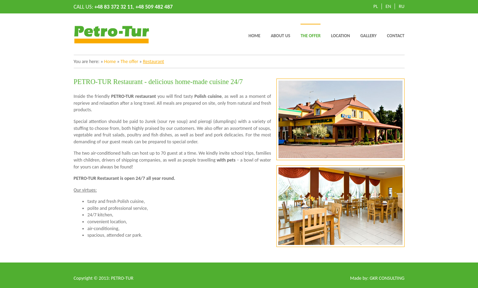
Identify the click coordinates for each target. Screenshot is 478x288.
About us (280, 35)
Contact (396, 35)
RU (402, 6)
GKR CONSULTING (386, 278)
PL (376, 6)
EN (388, 6)
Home (254, 35)
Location (340, 35)
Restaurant (153, 61)
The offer (311, 35)
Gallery (368, 35)
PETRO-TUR (122, 278)
